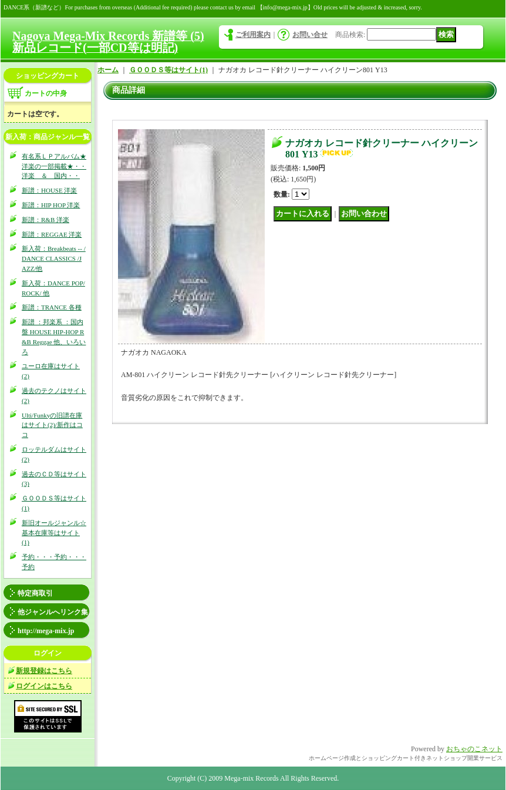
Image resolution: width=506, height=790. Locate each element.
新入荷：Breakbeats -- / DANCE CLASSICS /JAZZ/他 (54, 258)
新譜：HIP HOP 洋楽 (51, 205)
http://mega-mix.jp (46, 631)
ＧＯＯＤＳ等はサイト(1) (168, 70)
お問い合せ (310, 35)
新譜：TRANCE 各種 (52, 307)
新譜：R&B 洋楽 (45, 219)
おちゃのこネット (474, 749)
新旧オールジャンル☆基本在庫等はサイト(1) (54, 532)
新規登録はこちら (44, 671)
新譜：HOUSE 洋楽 (49, 190)
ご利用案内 (253, 35)
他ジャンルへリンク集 (53, 612)
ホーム (108, 70)
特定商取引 (35, 593)
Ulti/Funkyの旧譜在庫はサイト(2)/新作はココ (52, 425)
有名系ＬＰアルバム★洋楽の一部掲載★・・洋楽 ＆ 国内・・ (54, 166)
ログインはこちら (44, 686)
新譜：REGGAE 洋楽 (52, 234)
